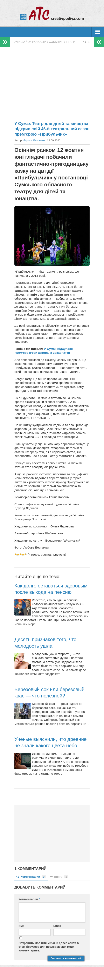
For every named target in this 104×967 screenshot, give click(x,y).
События (56, 41)
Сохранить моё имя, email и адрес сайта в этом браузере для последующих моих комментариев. (49, 946)
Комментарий (29, 899)
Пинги (59, 876)
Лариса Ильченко (34, 140)
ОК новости (36, 41)
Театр (70, 41)
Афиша (19, 41)
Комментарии (31, 876)
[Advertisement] (52, 82)
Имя (22, 925)
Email (57, 925)
